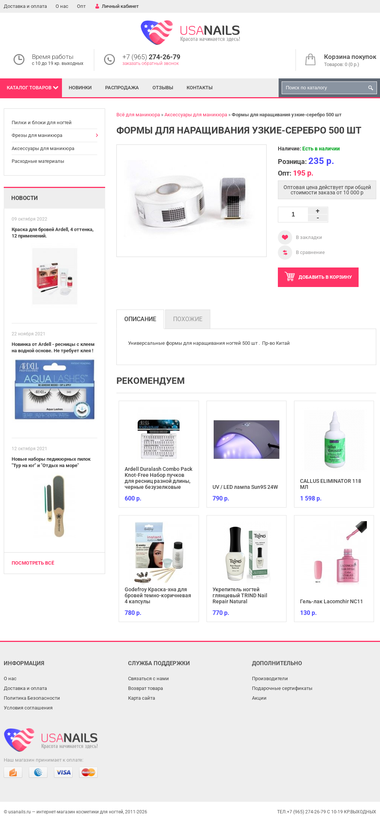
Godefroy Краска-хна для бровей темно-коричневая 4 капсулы (158, 595)
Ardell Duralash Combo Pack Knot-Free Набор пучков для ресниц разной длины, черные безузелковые (158, 478)
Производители (270, 678)
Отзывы (162, 87)
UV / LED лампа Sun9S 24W (245, 487)
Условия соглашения (28, 708)
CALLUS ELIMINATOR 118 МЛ (330, 484)
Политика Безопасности (32, 698)
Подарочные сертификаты (282, 688)
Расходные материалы (38, 161)
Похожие (187, 319)
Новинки (80, 87)
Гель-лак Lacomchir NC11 (331, 601)
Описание (140, 319)
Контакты (200, 87)
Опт (81, 6)
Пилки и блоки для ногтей (42, 122)
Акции (259, 698)
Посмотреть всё (33, 563)
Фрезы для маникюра (37, 135)
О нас (62, 6)
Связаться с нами (148, 678)
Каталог (29, 87)
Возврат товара (145, 688)
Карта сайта (141, 698)
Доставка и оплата (25, 6)
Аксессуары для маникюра (43, 148)
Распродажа (122, 87)
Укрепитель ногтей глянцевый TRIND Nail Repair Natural (240, 595)
